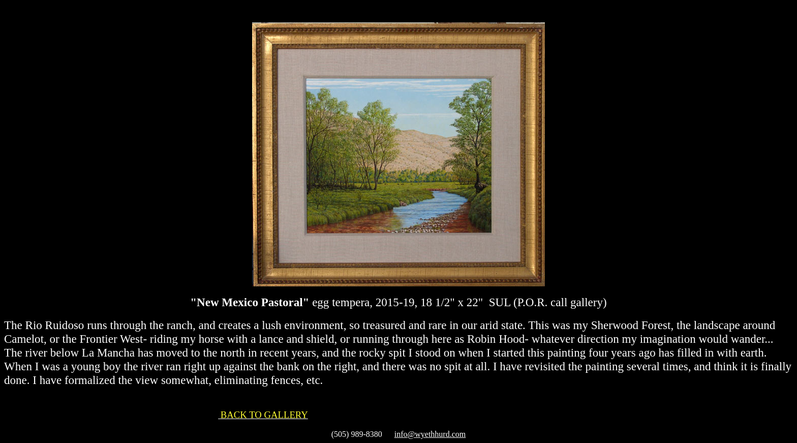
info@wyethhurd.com (430, 434)
